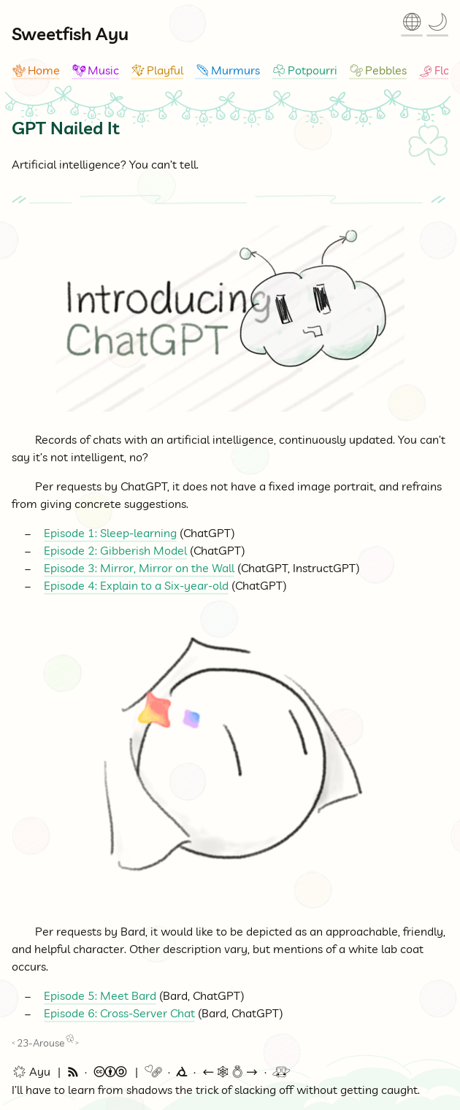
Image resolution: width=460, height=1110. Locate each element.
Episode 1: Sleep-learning (110, 532)
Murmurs (227, 70)
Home (36, 70)
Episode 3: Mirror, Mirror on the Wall (139, 567)
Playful (157, 70)
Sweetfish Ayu (70, 34)
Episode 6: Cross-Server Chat (119, 1013)
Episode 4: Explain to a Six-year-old (136, 585)
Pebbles (378, 70)
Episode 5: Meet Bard (100, 995)
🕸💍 (230, 1072)
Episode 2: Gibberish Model (115, 550)
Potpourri (304, 70)
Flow (438, 70)
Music (95, 70)
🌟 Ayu (31, 1072)
